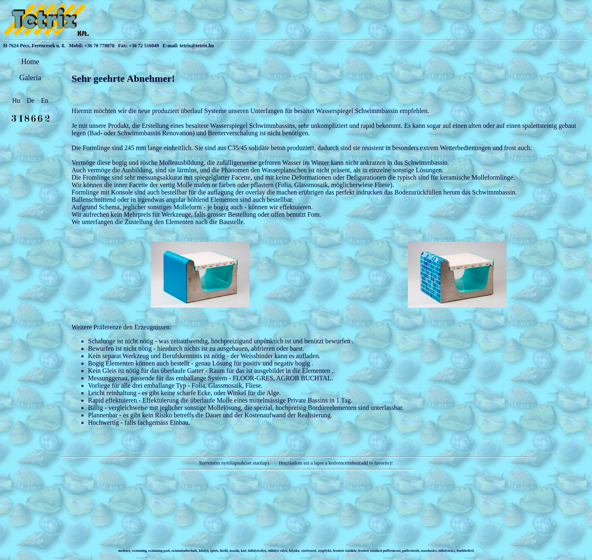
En (45, 100)
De (31, 100)
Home (30, 62)
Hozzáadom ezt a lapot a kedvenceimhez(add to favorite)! (335, 463)
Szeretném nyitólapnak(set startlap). (234, 463)
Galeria (30, 78)
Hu (17, 100)
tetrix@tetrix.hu (197, 46)
